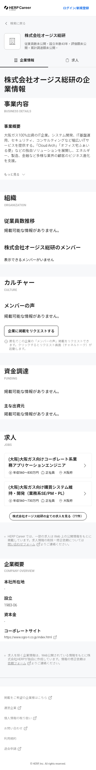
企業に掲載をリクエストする (31, 331)
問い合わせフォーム (24, 544)
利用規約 (10, 738)
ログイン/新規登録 (76, 8)
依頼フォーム (19, 663)
